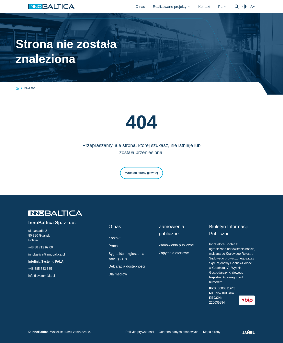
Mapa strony (211, 332)
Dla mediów (117, 274)
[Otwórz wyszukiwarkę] (236, 6)
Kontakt (114, 238)
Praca (113, 246)
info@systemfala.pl (41, 275)
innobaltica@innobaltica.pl (46, 254)
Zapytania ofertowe (174, 253)
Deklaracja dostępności (126, 266)
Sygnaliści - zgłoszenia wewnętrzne (126, 256)
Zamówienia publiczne (176, 245)
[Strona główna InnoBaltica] (51, 6)
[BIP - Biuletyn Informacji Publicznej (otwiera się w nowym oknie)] (247, 300)
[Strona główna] (17, 88)
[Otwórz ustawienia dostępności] (244, 6)
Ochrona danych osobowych (178, 332)
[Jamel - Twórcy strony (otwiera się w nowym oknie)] (248, 332)
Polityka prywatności (140, 332)
